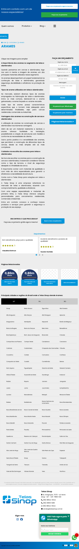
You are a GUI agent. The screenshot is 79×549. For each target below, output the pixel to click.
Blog (42, 26)
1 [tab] (36, 255)
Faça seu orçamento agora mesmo (59, 6)
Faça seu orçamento (59, 15)
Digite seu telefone (62, 76)
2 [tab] (39, 255)
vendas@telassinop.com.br (51, 509)
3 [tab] (43, 255)
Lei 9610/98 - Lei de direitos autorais (63, 484)
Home (4, 42)
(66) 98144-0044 (48, 500)
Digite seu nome (63, 62)
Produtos (26, 26)
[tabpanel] (19, 245)
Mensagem (62, 82)
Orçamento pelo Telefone (63, 113)
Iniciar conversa (54, 534)
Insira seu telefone (48, 526)
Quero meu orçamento (53, 221)
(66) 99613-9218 (48, 503)
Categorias (13, 42)
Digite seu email (63, 69)
